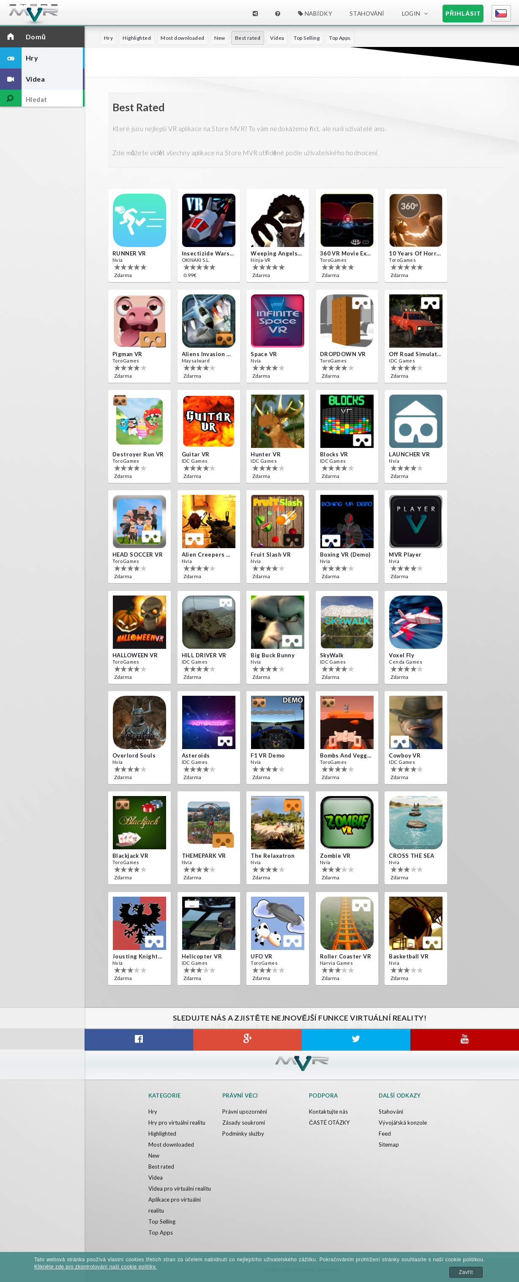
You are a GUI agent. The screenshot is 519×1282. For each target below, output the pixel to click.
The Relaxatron (273, 855)
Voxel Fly (401, 655)
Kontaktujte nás (328, 1111)
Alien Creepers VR (208, 554)
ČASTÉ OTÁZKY (329, 1122)
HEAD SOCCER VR (137, 554)
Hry (108, 38)
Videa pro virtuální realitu (179, 1188)
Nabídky (315, 13)
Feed (385, 1133)
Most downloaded (183, 38)
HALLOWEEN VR (135, 655)
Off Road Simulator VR (415, 354)
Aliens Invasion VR (208, 354)
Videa (277, 38)
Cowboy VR (405, 755)
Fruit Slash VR (271, 554)
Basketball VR (409, 956)
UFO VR (262, 956)
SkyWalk (332, 655)
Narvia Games (336, 963)
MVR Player (405, 554)
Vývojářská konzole (403, 1122)
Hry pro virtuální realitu (176, 1122)
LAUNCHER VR (409, 454)
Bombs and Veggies (346, 755)
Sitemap (389, 1144)
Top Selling (307, 38)
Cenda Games (405, 661)
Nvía (117, 260)
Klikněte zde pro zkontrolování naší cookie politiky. (95, 1267)
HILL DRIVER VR (204, 655)
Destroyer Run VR (138, 454)
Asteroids (196, 755)
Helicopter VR (202, 956)
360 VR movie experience (346, 253)
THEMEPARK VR (204, 855)
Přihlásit (463, 13)
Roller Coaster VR (345, 956)
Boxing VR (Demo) (345, 554)
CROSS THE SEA (411, 855)
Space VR (264, 354)
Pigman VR (127, 354)
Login (411, 13)
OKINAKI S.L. (196, 260)
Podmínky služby (243, 1133)
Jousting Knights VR (138, 956)
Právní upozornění (244, 1111)
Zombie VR (335, 855)
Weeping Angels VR (277, 253)
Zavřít (466, 1272)
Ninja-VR (260, 260)
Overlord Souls (134, 755)
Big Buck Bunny (273, 655)
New (219, 38)
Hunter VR (266, 454)
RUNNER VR (129, 253)
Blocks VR (334, 454)
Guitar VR (196, 454)
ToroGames (333, 260)
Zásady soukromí (243, 1122)
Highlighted (137, 38)
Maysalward (196, 360)
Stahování (367, 13)
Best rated (247, 38)
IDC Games (402, 360)
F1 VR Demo (267, 755)
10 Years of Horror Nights (415, 253)
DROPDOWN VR (343, 354)
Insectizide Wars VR (208, 253)
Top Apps (339, 38)
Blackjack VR (130, 855)
